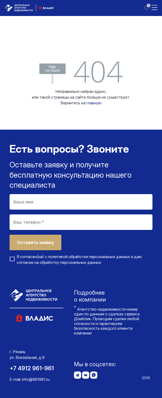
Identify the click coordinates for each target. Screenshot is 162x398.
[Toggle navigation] (154, 7)
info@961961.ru (36, 379)
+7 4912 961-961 (32, 368)
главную (94, 103)
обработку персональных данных (70, 262)
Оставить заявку (35, 242)
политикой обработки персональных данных (89, 256)
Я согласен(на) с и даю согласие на (79, 259)
